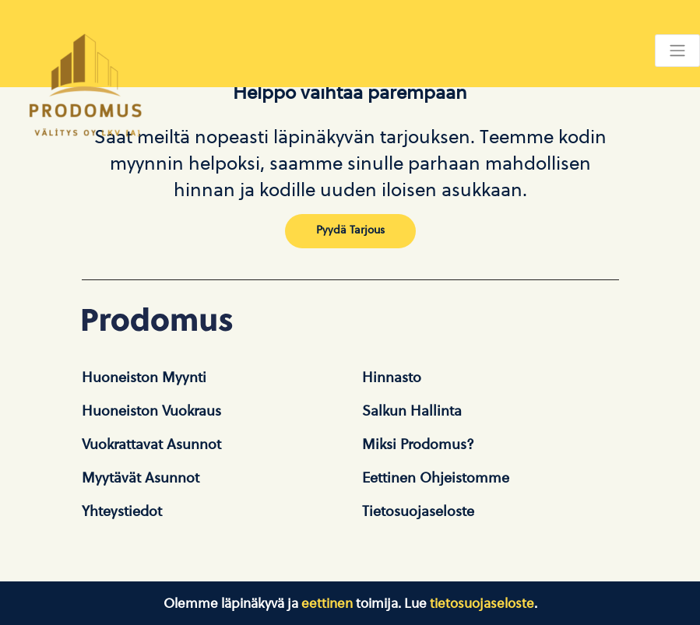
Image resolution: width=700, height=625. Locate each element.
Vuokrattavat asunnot (151, 444)
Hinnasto (391, 377)
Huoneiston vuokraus (151, 411)
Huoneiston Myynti (144, 377)
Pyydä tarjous (350, 229)
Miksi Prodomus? (418, 444)
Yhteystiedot (122, 511)
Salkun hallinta (412, 411)
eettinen (327, 603)
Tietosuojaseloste (418, 511)
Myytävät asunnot (140, 478)
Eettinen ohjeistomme (435, 478)
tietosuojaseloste (482, 603)
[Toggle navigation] (677, 50)
